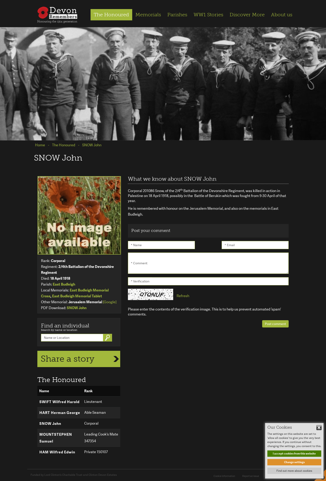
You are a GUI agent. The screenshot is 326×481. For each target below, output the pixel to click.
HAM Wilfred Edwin (57, 452)
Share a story (67, 359)
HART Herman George (59, 412)
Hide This (319, 427)
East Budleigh (64, 284)
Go (108, 338)
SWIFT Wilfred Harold (59, 401)
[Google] (109, 302)
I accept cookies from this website (294, 453)
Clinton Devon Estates (103, 475)
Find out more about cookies (294, 471)
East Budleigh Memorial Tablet (77, 296)
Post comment (275, 324)
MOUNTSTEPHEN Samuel (55, 438)
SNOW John (76, 307)
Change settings (294, 462)
